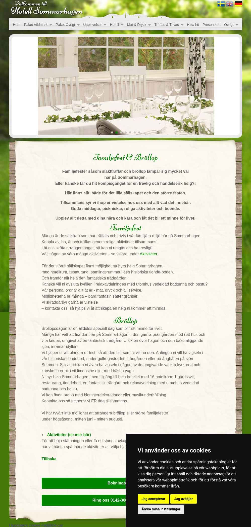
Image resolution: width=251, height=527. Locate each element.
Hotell (114, 25)
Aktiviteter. (148, 254)
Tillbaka (49, 459)
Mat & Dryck (136, 25)
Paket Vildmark (35, 25)
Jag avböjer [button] (183, 499)
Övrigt (228, 25)
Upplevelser (92, 25)
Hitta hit (193, 25)
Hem (16, 25)
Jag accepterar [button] (153, 499)
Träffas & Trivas (167, 25)
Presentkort (212, 25)
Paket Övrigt (65, 25)
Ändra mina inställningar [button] (161, 509)
